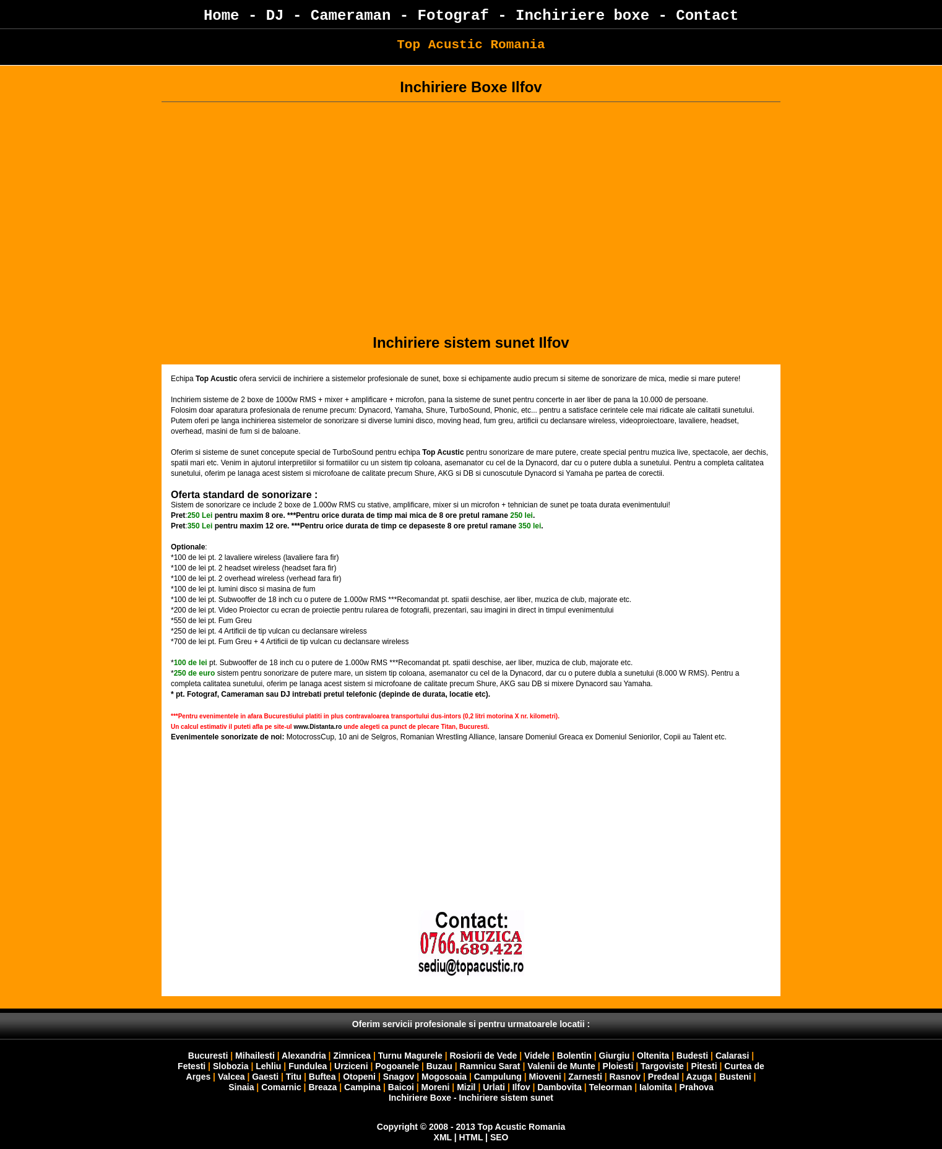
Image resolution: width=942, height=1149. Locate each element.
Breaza (322, 1087)
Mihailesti (255, 1056)
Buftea (322, 1077)
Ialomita (655, 1087)
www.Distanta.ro (317, 726)
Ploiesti (618, 1066)
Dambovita (559, 1087)
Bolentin (574, 1056)
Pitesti (704, 1066)
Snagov (399, 1077)
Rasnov (626, 1077)
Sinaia (241, 1087)
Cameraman (351, 16)
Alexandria (304, 1056)
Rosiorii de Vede (483, 1056)
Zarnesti (585, 1077)
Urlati (495, 1087)
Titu (293, 1077)
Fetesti (191, 1066)
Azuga (699, 1077)
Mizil (466, 1087)
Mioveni (545, 1077)
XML (443, 1137)
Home (222, 16)
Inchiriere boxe (582, 16)
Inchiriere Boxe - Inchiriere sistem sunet (471, 1098)
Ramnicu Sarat (489, 1066)
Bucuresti (209, 1056)
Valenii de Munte (561, 1066)
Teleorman (610, 1087)
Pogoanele (397, 1066)
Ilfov (521, 1087)
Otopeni (359, 1077)
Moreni (435, 1087)
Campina (362, 1087)
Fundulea (307, 1066)
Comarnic (281, 1087)
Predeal (664, 1077)
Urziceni (351, 1066)
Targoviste (662, 1066)
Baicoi (401, 1087)
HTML (471, 1137)
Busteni (735, 1077)
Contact (707, 16)
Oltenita (653, 1056)
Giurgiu (614, 1056)
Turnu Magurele (410, 1056)
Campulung (498, 1077)
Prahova (697, 1087)
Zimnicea (352, 1056)
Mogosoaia (444, 1077)
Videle (537, 1056)
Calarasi (732, 1056)
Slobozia (231, 1066)
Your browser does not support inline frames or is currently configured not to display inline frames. (471, 863)
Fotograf (453, 16)
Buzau (439, 1066)
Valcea (231, 1077)
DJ (275, 16)
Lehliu (268, 1066)
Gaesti (265, 1077)
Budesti (692, 1056)
